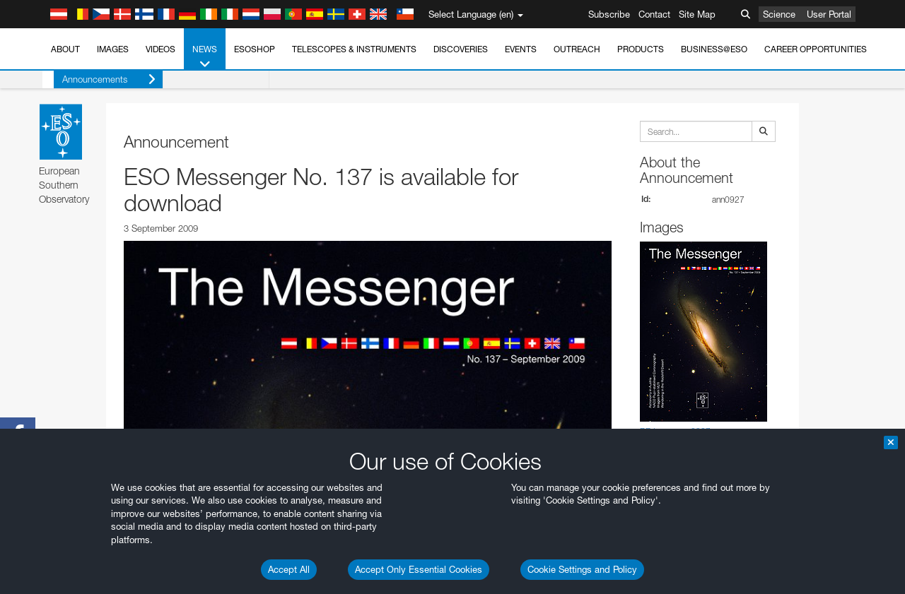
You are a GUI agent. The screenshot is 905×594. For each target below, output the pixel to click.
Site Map (697, 14)
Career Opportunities (815, 49)
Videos (160, 49)
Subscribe (609, 14)
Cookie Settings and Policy (582, 569)
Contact (654, 14)
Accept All (289, 569)
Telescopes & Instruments (354, 49)
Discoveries (460, 49)
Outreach (577, 49)
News (205, 57)
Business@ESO (714, 49)
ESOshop (254, 49)
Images (113, 49)
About (65, 49)
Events (521, 49)
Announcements (97, 79)
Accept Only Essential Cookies (418, 569)
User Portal (829, 14)
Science (779, 14)
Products (640, 49)
